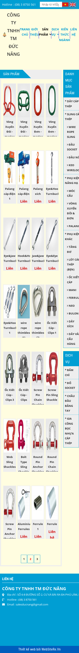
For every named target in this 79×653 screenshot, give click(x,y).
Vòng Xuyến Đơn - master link (52, 131)
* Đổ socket (70, 385)
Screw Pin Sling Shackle (52, 395)
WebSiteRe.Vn (51, 649)
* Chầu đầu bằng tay (70, 403)
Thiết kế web (27, 649)
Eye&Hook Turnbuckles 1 (12, 328)
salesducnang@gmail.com (32, 604)
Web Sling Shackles (10, 462)
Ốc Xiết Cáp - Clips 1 (52, 328)
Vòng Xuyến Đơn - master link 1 (38, 131)
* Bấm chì (69, 372)
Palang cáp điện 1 (9, 193)
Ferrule (52, 524)
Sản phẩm (43, 32)
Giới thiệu (34, 32)
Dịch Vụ (55, 32)
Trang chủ (25, 32)
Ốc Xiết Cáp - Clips (24, 395)
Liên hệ (73, 32)
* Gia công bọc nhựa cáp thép (69, 431)
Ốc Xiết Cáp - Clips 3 (10, 395)
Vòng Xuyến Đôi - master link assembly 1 (10, 136)
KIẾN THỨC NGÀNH (64, 34)
